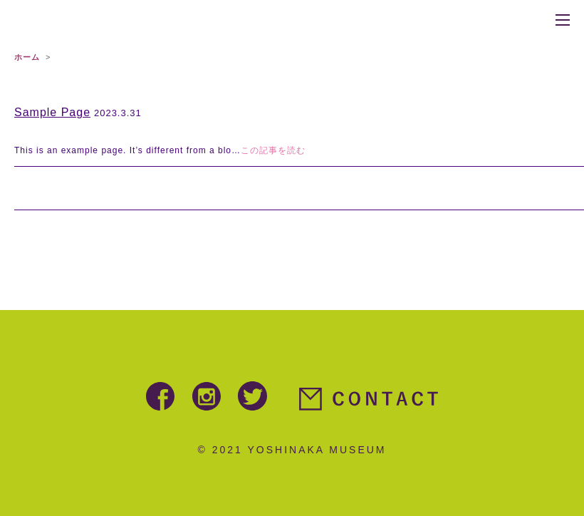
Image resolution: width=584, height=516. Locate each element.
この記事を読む (273, 150)
